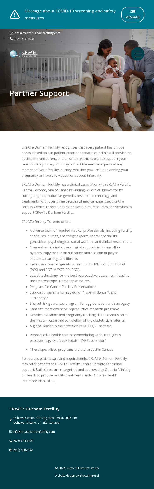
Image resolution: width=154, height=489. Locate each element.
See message (132, 14)
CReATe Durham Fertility (83, 468)
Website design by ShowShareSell (77, 475)
